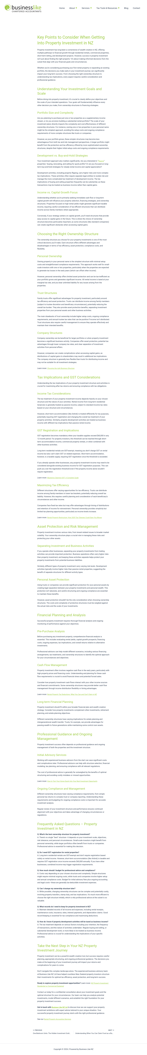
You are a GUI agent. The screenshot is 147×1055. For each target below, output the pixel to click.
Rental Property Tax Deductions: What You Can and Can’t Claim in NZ (74, 694)
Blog (127, 8)
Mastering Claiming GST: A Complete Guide (64, 478)
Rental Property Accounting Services (59, 1019)
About (75, 8)
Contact (136, 8)
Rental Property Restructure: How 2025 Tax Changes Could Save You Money (77, 517)
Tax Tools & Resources (109, 8)
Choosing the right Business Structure (62, 368)
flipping (101, 161)
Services (88, 8)
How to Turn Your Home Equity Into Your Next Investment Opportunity (74, 781)
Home (64, 8)
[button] (78, 8)
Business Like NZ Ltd (60, 1007)
